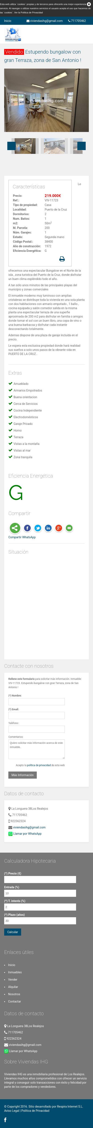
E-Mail (69, 528)
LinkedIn (48, 528)
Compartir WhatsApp (22, 537)
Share (15, 528)
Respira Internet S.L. (70, 1106)
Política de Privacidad (32, 12)
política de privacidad (39, 765)
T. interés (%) (16, 901)
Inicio (7, 21)
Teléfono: (13, 723)
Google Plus (59, 528)
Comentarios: (15, 736)
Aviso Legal (11, 1110)
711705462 (77, 20)
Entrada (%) (11, 887)
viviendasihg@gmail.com (45, 20)
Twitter (38, 528)
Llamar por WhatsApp (25, 833)
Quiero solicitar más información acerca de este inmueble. (36, 749)
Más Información (22, 775)
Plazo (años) (16, 914)
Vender (12, 979)
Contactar (14, 1001)
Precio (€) (14, 873)
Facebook (27, 528)
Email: (15, 709)
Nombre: (17, 695)
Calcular (12, 932)
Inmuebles (15, 972)
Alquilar (13, 987)
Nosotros (14, 994)
